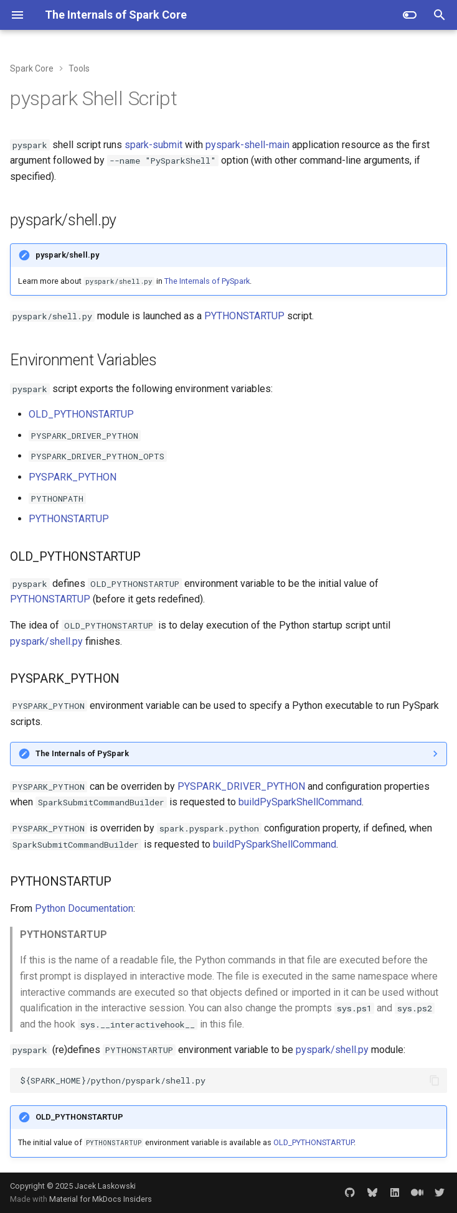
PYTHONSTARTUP (244, 316)
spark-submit (153, 145)
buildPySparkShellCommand (300, 802)
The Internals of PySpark (207, 281)
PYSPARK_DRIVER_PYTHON (241, 786)
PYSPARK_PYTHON (72, 477)
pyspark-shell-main (247, 145)
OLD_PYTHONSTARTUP (81, 414)
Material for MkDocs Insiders (100, 1199)
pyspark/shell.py (46, 641)
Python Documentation (84, 908)
